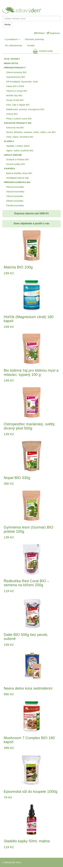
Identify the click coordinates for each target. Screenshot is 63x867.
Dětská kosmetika (14, 201)
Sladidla (9, 141)
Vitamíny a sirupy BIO (16, 91)
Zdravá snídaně (13, 155)
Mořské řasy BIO (14, 95)
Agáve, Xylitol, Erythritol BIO (19, 150)
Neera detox (11, 63)
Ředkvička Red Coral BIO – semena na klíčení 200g (26, 583)
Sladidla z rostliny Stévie (18, 146)
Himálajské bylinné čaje (17, 178)
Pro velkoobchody (13, 45)
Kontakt (30, 45)
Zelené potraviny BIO (16, 72)
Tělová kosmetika (14, 196)
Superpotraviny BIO (15, 77)
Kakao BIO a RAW (15, 86)
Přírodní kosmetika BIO (17, 182)
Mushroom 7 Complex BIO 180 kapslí (29, 740)
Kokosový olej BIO (15, 127)
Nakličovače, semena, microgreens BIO (25, 109)
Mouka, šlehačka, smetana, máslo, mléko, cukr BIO (31, 132)
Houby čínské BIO (15, 100)
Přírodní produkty (15, 67)
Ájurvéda (9, 168)
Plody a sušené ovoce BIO (19, 118)
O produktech (12, 39)
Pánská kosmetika (15, 205)
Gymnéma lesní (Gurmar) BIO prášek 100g (28, 529)
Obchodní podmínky (34, 39)
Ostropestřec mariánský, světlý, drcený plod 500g (30, 426)
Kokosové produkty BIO (17, 123)
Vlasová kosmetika (15, 191)
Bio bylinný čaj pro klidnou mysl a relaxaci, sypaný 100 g (31, 372)
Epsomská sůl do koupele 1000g (30, 791)
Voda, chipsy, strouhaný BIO (19, 137)
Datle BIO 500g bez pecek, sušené (26, 637)
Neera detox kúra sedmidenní (28, 688)
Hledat (7, 24)
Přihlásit (39, 33)
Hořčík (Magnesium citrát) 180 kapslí (28, 319)
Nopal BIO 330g (17, 478)
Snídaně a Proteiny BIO (17, 159)
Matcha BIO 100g (18, 267)
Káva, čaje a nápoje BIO (18, 105)
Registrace (53, 33)
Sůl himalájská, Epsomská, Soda (22, 81)
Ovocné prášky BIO (15, 164)
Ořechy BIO (11, 114)
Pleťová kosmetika (15, 187)
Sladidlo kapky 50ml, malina (27, 841)
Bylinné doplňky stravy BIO (19, 173)
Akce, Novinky (12, 59)
